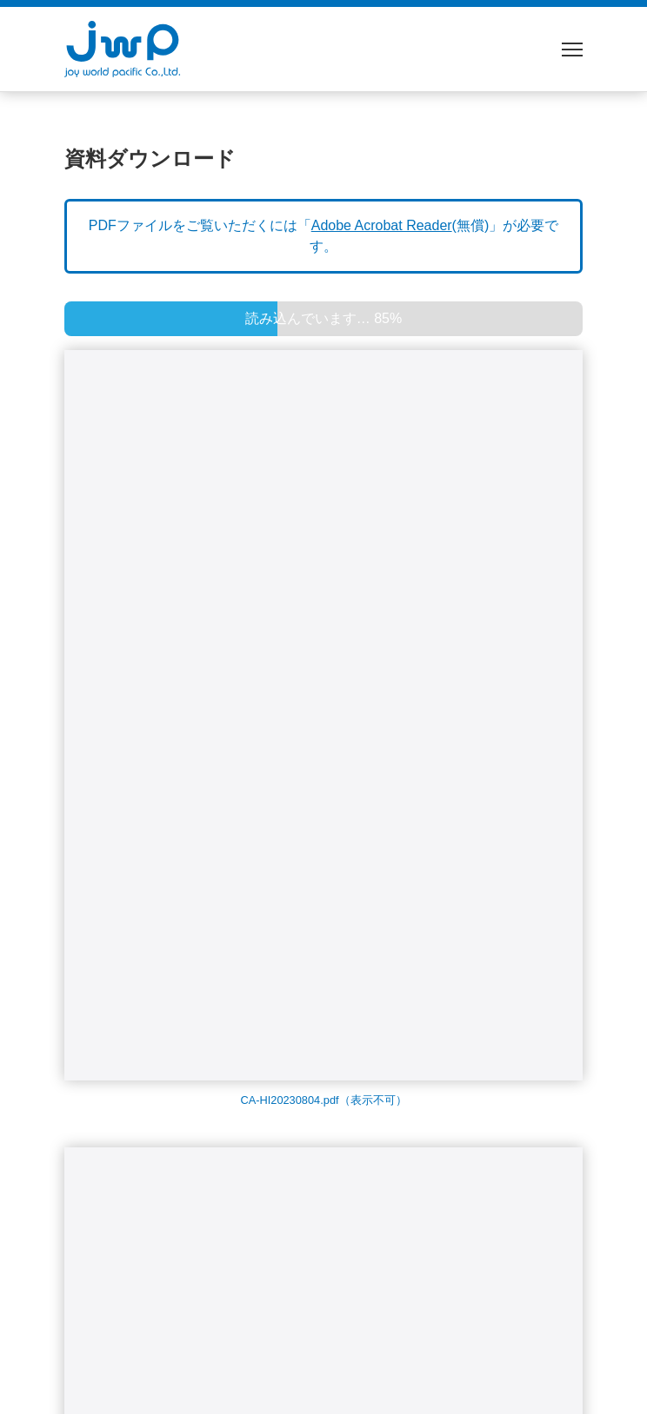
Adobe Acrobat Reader (381, 225)
